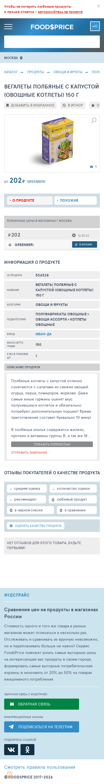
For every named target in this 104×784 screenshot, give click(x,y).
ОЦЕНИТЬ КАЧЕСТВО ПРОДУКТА (36, 526)
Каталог (11, 72)
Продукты (35, 72)
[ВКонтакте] (11, 749)
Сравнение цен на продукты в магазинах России (51, 613)
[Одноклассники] (27, 749)
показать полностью (52, 444)
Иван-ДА (43, 334)
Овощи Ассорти (51, 319)
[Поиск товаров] (52, 41)
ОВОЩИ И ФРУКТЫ (68, 72)
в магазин (83, 244)
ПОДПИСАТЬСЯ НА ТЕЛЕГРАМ (45, 726)
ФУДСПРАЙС (17, 595)
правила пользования (39, 767)
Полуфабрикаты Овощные (61, 314)
